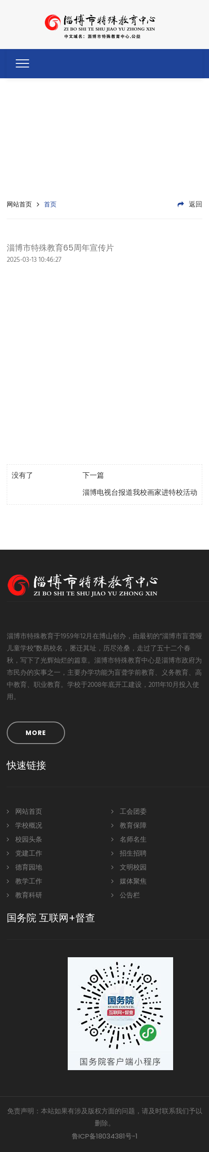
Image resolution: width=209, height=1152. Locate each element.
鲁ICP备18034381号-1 (105, 1136)
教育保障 (129, 825)
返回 (190, 204)
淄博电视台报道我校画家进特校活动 (140, 493)
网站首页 (19, 204)
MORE (36, 732)
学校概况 (24, 825)
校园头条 (24, 839)
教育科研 (24, 895)
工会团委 (129, 811)
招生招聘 (129, 853)
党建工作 (24, 853)
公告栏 (125, 895)
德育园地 (24, 867)
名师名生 (129, 839)
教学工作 (24, 881)
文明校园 (129, 867)
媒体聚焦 (129, 881)
